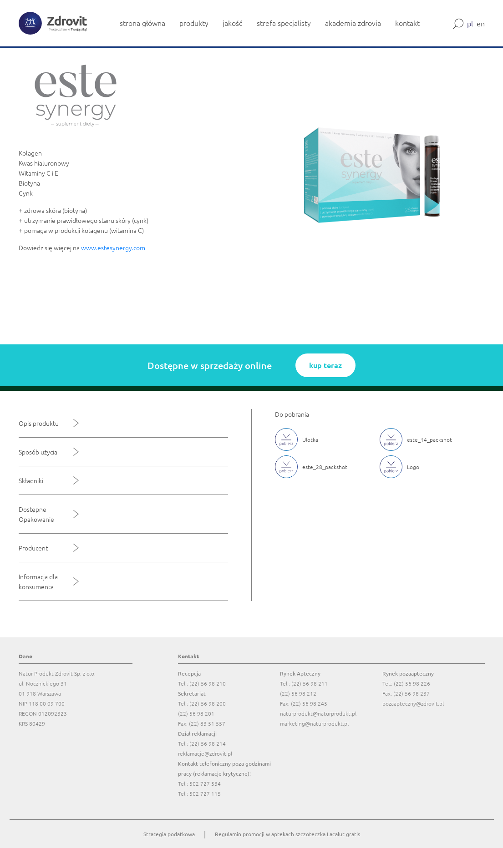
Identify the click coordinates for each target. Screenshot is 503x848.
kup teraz (325, 365)
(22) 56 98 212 (298, 693)
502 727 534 (205, 783)
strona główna (142, 23)
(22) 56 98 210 (207, 683)
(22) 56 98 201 (196, 713)
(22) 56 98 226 (412, 683)
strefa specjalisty (284, 23)
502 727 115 (205, 793)
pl (470, 23)
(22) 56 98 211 (309, 683)
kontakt (407, 23)
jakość (232, 23)
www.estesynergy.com (114, 247)
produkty (193, 23)
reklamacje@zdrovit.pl (205, 753)
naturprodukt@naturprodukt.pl (318, 713)
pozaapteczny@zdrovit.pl (413, 703)
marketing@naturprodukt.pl (314, 723)
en (481, 23)
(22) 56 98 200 (207, 703)
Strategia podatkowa (169, 834)
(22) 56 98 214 (207, 743)
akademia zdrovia (353, 23)
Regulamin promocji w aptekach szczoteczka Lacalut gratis (287, 834)
